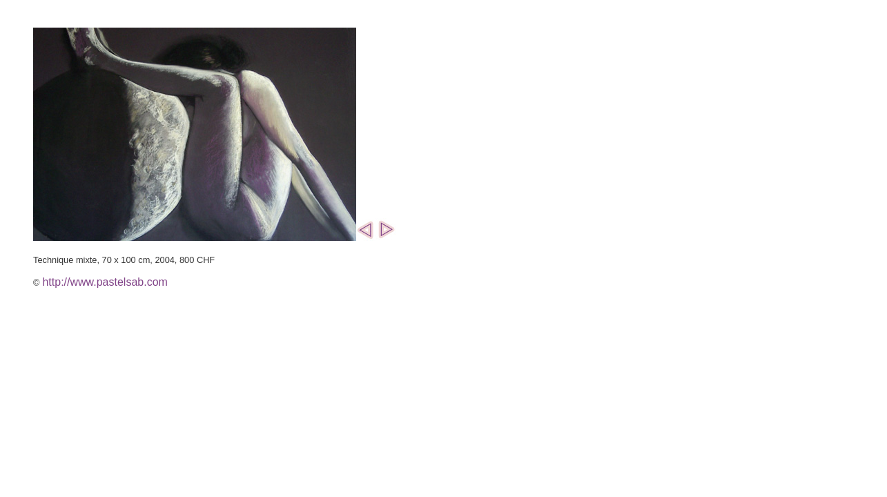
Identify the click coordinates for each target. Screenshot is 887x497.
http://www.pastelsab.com (104, 282)
